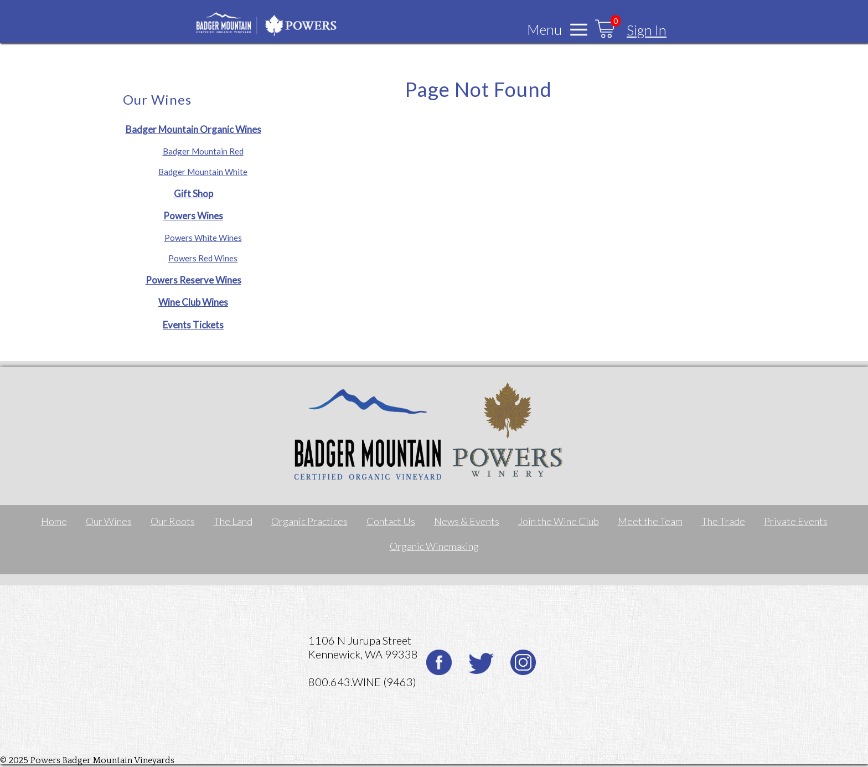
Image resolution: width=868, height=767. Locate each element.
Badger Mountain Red (203, 151)
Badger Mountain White (202, 172)
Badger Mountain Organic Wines (193, 129)
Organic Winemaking (434, 546)
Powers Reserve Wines (193, 280)
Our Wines (109, 521)
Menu (544, 29)
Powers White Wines (203, 238)
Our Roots (173, 521)
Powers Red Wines (202, 258)
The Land (233, 521)
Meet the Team (650, 521)
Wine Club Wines (193, 302)
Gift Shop (193, 193)
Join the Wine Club (558, 521)
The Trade (723, 521)
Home (54, 521)
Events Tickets (193, 325)
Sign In (646, 30)
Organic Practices (309, 521)
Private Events (796, 521)
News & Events (466, 521)
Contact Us (390, 521)
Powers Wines (193, 216)
